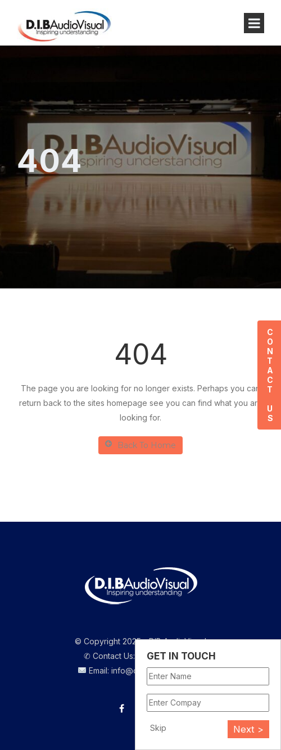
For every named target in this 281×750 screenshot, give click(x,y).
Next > (248, 729)
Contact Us (269, 375)
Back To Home (140, 445)
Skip (158, 728)
